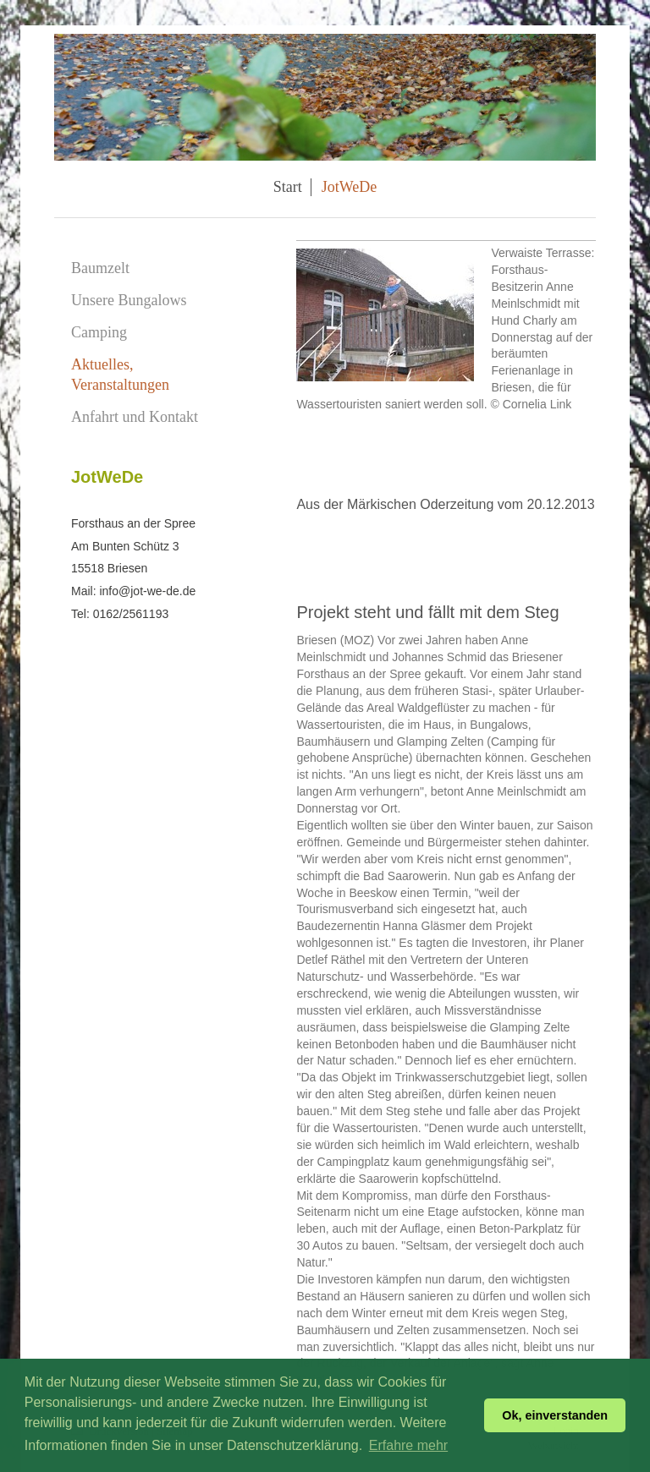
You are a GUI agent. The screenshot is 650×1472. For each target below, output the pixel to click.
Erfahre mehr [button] (408, 1445)
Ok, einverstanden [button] (555, 1415)
